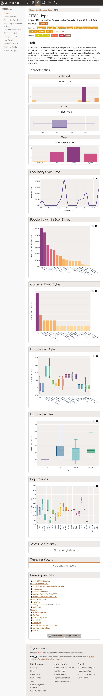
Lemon (46, 35)
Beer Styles (34, 667)
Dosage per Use (10, 36)
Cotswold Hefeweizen (41, 591)
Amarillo (43, 24)
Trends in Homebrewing (64, 667)
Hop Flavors (35, 674)
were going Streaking (41, 628)
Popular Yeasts (60, 674)
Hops (31, 10)
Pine (68, 35)
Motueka (59, 28)
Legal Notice (83, 678)
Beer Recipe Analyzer (62, 681)
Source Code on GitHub (87, 674)
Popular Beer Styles (62, 678)
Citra (77, 28)
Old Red (35, 615)
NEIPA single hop (39, 612)
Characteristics (10, 16)
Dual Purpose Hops (44, 10)
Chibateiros (37, 589)
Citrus (38, 35)
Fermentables (36, 678)
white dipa (36, 630)
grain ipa (36, 602)
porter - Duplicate (39, 617)
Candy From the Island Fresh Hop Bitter (48, 586)
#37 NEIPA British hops (41, 581)
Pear (61, 35)
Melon (54, 35)
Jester (95, 28)
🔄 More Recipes (55, 635)
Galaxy (49, 31)
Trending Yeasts (10, 47)
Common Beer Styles (12, 29)
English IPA (36, 599)
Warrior (33, 31)
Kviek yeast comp (39, 604)
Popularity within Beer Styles (13, 24)
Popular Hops (59, 671)
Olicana (69, 28)
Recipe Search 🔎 (73, 635)
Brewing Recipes (10, 50)
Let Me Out (36, 607)
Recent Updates (84, 671)
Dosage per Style (11, 33)
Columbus (86, 28)
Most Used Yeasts (11, 43)
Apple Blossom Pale (40, 584)
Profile (6, 13)
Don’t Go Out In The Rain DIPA (44, 594)
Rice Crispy (36, 623)
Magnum (41, 28)
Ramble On (36, 620)
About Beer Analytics (86, 667)
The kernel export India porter (44, 625)
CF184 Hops (7, 9)
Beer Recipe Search (38, 691)
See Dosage (60, 31)
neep (34, 610)
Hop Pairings (9, 40)
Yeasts (32, 681)
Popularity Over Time (12, 20)
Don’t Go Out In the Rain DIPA (44, 597)
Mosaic (51, 28)
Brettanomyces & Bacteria (37, 686)
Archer (41, 31)
